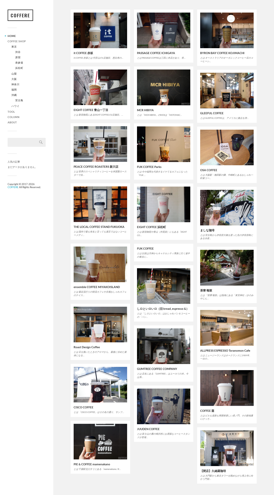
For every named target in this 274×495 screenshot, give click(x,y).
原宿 (18, 57)
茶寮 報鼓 (206, 290)
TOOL (11, 111)
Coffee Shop (17, 41)
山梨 (14, 73)
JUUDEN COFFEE (148, 429)
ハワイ (15, 106)
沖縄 (14, 95)
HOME (12, 36)
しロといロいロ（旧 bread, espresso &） (163, 308)
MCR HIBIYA (145, 110)
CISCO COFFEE (83, 407)
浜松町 (19, 67)
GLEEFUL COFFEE (212, 113)
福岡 (14, 89)
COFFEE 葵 (207, 410)
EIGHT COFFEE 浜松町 (151, 227)
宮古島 (19, 100)
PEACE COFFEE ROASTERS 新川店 (96, 166)
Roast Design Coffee (87, 347)
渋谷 (18, 51)
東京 (14, 46)
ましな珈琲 (207, 230)
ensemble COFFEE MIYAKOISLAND (97, 287)
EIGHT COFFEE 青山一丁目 (91, 110)
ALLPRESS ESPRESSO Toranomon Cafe (225, 350)
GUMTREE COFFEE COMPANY (157, 368)
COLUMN (14, 117)
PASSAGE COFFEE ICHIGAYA (156, 53)
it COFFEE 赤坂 (83, 53)
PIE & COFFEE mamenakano (92, 464)
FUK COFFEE (145, 248)
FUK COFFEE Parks (149, 166)
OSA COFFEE (208, 170)
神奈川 (15, 84)
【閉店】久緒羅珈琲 (213, 471)
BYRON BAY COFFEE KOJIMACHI (222, 53)
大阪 (14, 79)
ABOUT (12, 122)
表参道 (19, 62)
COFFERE (20, 15)
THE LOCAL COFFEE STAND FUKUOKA (99, 226)
